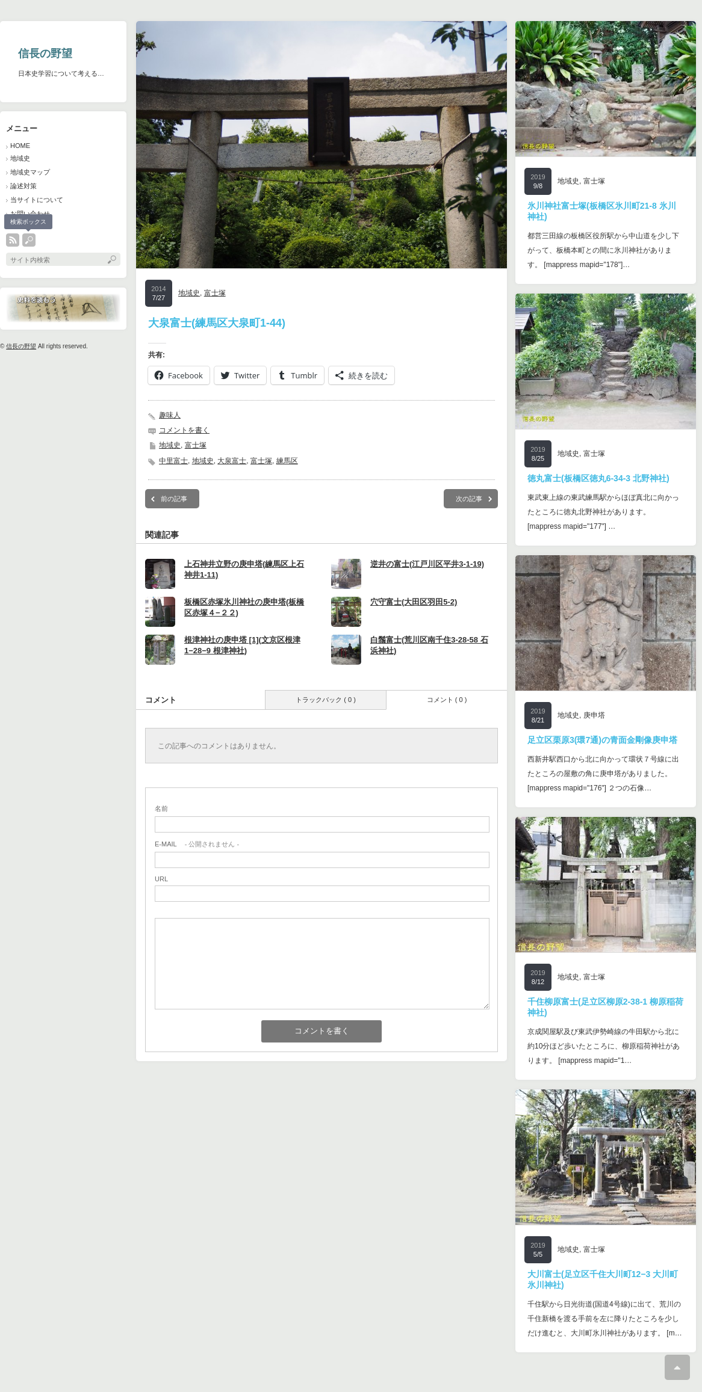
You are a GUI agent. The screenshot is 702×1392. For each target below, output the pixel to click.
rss (12, 240)
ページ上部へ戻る (677, 1367)
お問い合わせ (30, 213)
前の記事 (174, 498)
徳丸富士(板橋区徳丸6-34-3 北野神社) (598, 478)
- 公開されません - (197, 844)
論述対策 (23, 185)
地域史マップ (30, 172)
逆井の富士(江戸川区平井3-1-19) (427, 563)
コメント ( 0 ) (447, 699)
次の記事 (469, 498)
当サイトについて (36, 199)
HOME (20, 145)
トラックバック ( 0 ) (326, 699)
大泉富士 (231, 461)
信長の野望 (45, 54)
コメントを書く (184, 430)
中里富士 (173, 461)
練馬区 (287, 461)
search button (29, 240)
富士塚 (215, 293)
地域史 (20, 158)
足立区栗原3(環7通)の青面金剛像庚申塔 (602, 740)
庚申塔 (594, 715)
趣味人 (170, 415)
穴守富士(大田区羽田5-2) (413, 601)
